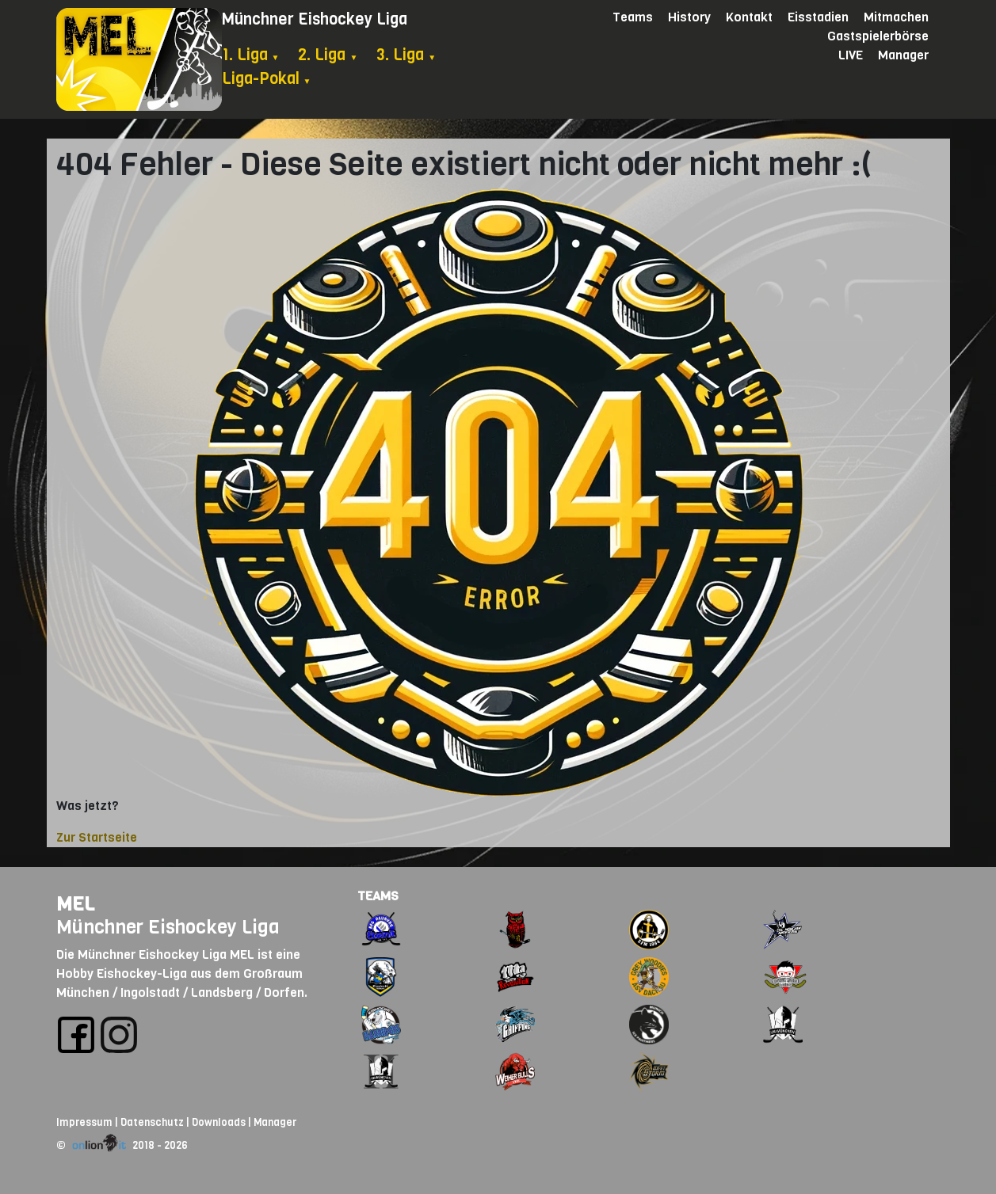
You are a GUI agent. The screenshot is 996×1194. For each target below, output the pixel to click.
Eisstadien (818, 17)
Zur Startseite (96, 837)
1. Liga (251, 55)
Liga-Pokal (266, 78)
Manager (903, 55)
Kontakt (749, 17)
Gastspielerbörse (878, 36)
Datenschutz (152, 1122)
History (689, 17)
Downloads (219, 1122)
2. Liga (327, 55)
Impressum (84, 1122)
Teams (632, 17)
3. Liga (406, 55)
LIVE (850, 55)
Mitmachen (896, 17)
